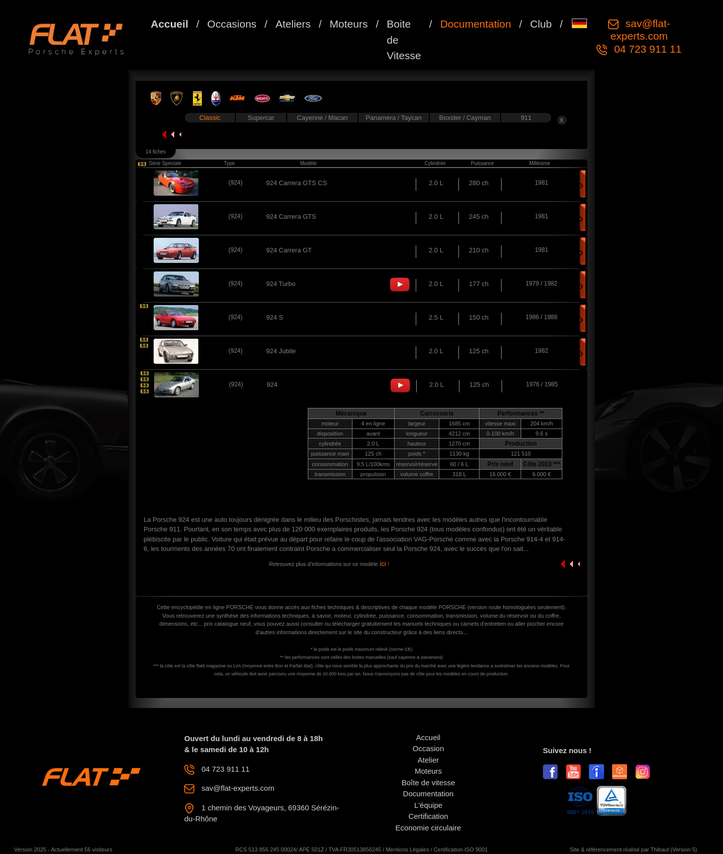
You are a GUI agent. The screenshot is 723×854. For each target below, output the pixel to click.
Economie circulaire (428, 827)
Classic (209, 117)
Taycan (411, 117)
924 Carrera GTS (291, 216)
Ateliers (293, 24)
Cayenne (311, 117)
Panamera (382, 117)
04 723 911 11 (646, 49)
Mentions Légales (407, 849)
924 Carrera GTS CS (296, 183)
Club (541, 24)
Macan (338, 117)
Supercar (261, 117)
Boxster (451, 117)
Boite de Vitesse (404, 39)
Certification (428, 816)
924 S (274, 317)
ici (383, 563)
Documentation (475, 24)
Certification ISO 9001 (461, 849)
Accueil (169, 24)
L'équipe (428, 805)
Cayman (478, 117)
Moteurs (349, 24)
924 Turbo (281, 284)
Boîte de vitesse (428, 782)
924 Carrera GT (289, 250)
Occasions (232, 24)
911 (526, 117)
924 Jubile (281, 351)
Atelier (428, 760)
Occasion (428, 748)
